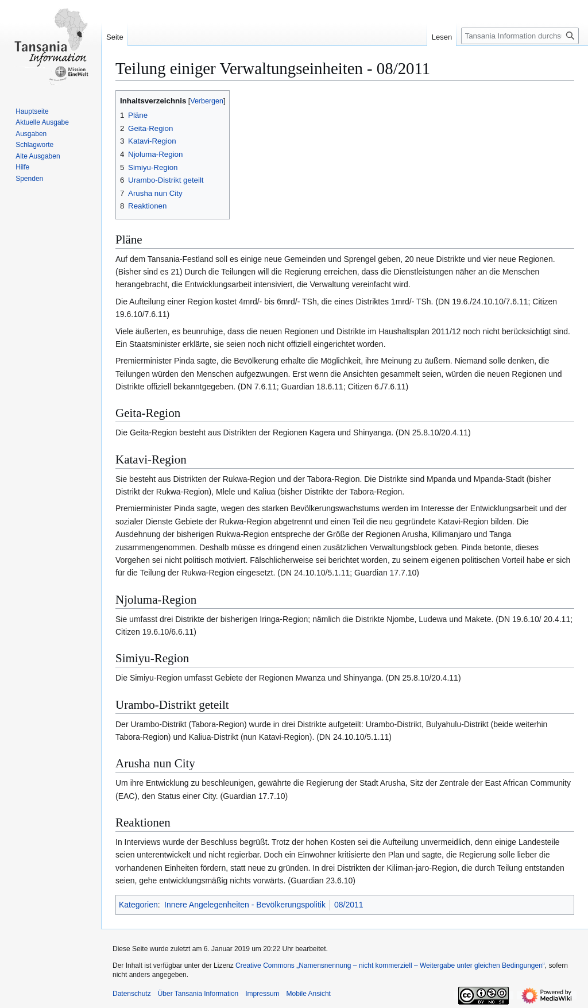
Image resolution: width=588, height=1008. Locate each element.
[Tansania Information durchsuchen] (520, 36)
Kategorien (138, 904)
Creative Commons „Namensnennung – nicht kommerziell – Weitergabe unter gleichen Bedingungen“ (390, 965)
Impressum (262, 994)
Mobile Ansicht (309, 994)
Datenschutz (132, 994)
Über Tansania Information (198, 994)
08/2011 (348, 904)
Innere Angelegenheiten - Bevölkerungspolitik (245, 904)
